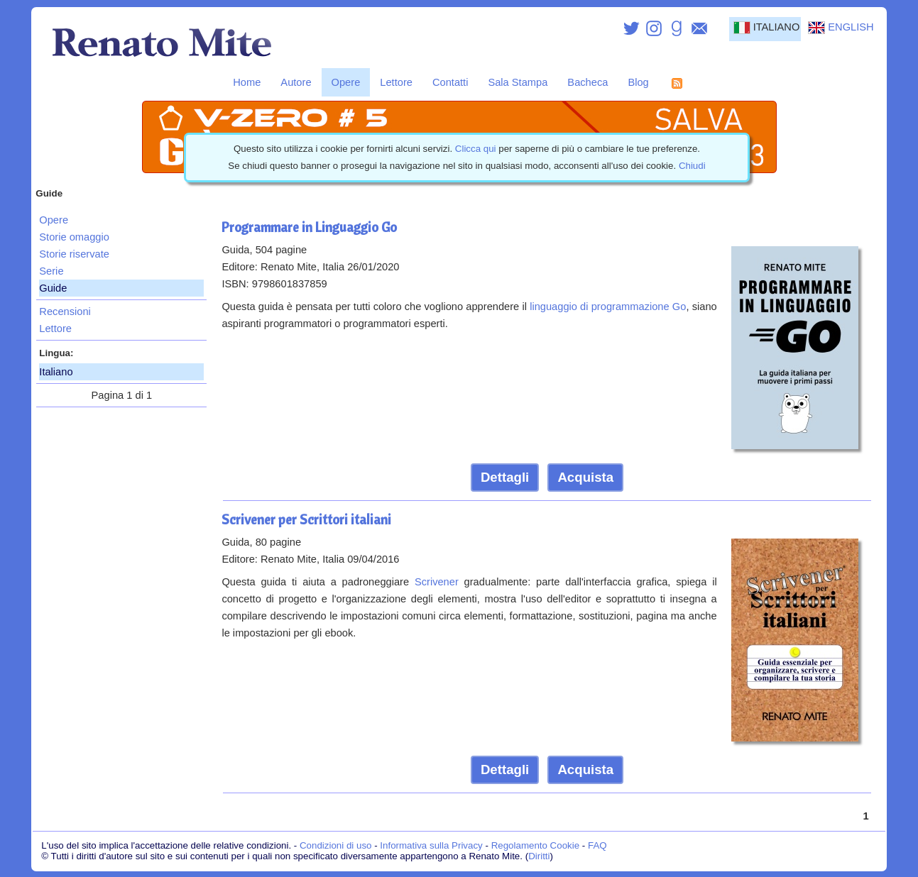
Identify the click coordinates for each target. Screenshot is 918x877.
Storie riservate (74, 254)
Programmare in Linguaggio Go (309, 227)
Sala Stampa (517, 82)
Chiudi (692, 165)
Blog (638, 82)
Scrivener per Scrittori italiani (306, 519)
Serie (51, 271)
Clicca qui (475, 148)
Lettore (396, 82)
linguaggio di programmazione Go (608, 306)
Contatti (450, 82)
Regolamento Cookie (535, 845)
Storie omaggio (74, 237)
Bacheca (587, 82)
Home (247, 82)
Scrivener (437, 582)
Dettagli (505, 477)
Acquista (585, 477)
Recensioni (65, 311)
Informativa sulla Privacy (431, 845)
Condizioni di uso (336, 845)
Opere (346, 82)
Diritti (539, 856)
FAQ (597, 845)
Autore (295, 82)
